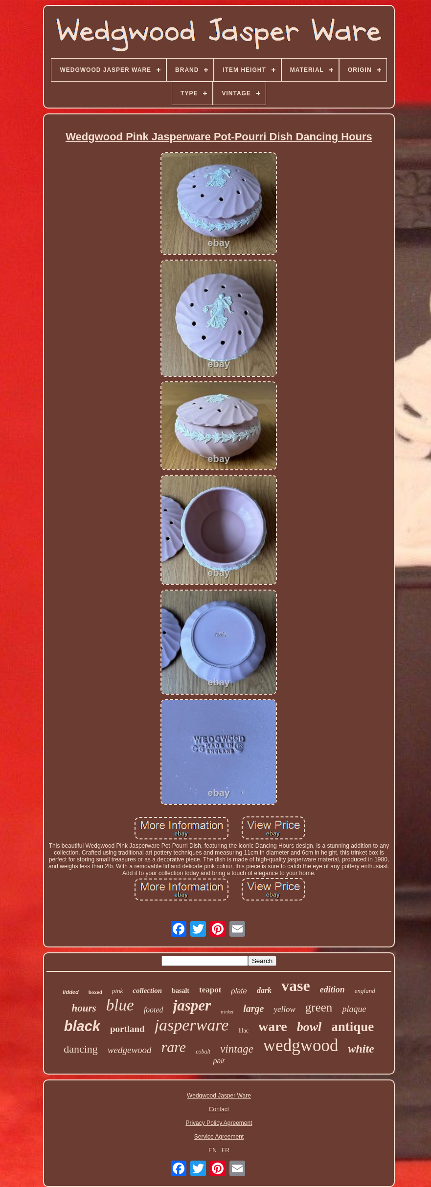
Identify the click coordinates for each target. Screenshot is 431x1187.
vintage (236, 1049)
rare (173, 1047)
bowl (309, 1027)
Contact (219, 1109)
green (319, 1007)
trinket (227, 1011)
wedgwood (301, 1045)
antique (352, 1026)
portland (127, 1029)
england (365, 990)
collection (147, 990)
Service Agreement (219, 1136)
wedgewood (130, 1050)
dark (264, 990)
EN (212, 1150)
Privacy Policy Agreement (218, 1123)
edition (332, 989)
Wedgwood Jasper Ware (219, 1095)
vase (295, 985)
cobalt (203, 1051)
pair (219, 1061)
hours (84, 1008)
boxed (95, 992)
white (361, 1048)
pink (117, 990)
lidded (70, 992)
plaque (354, 1009)
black (82, 1026)
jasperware (192, 1025)
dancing (81, 1049)
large (253, 1008)
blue (120, 1005)
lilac (243, 1030)
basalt (180, 990)
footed (153, 1010)
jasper (192, 1005)
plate (239, 991)
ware (272, 1026)
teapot (210, 989)
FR (225, 1150)
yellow (284, 1009)
